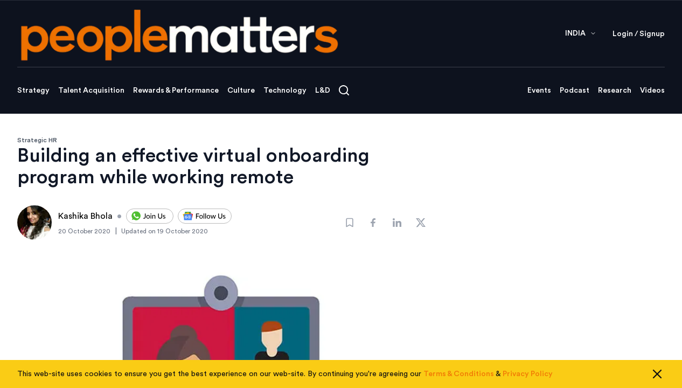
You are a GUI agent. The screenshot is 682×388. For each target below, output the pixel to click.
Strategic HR (37, 140)
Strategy (33, 90)
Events (539, 90)
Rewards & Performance (176, 90)
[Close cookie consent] (657, 374)
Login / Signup (639, 34)
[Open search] (344, 90)
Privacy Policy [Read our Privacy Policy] (528, 374)
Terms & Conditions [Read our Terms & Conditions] (458, 374)
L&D (322, 90)
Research (614, 90)
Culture (241, 90)
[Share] (373, 222)
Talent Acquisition (91, 90)
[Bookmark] (349, 222)
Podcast (574, 90)
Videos (652, 90)
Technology (285, 90)
